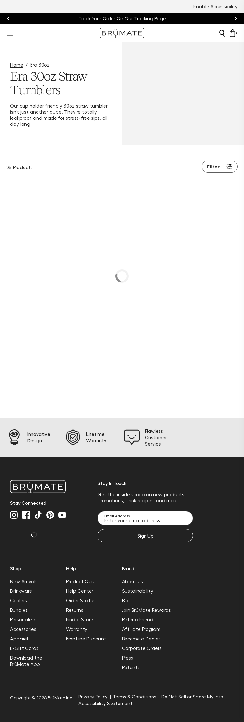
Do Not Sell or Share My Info (192, 696)
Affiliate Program (141, 629)
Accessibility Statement (105, 703)
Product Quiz (80, 581)
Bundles (19, 610)
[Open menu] (10, 33)
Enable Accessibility (215, 6)
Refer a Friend (137, 619)
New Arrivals (23, 581)
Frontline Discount (86, 638)
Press (127, 658)
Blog (127, 600)
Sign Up (145, 536)
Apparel (19, 638)
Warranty (76, 629)
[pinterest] (50, 515)
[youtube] (62, 515)
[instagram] (14, 515)
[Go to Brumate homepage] (122, 33)
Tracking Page (150, 18)
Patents (131, 667)
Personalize (22, 619)
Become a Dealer (141, 638)
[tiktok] (38, 515)
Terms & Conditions (134, 696)
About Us (132, 581)
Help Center (79, 591)
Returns (74, 610)
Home (16, 65)
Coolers (18, 600)
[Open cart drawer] (232, 33)
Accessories (23, 629)
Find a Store (79, 619)
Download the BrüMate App (26, 661)
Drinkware (21, 591)
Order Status (81, 600)
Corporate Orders (142, 648)
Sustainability (137, 591)
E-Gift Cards (24, 648)
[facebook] (26, 515)
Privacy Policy (93, 696)
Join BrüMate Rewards (146, 610)
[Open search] (222, 33)
